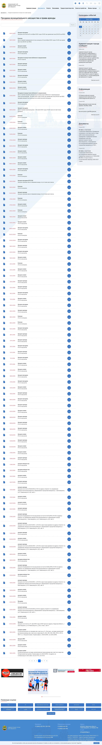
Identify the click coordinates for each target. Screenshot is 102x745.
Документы (41, 8)
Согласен (96, 743)
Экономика (55, 8)
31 (80, 35)
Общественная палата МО (42, 704)
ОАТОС (93, 704)
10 (80, 29)
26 (86, 33)
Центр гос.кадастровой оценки (25, 709)
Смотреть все (95, 80)
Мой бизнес (76, 704)
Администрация (31, 8)
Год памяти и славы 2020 (42, 709)
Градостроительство (67, 8)
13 (89, 29)
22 (95, 31)
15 (95, 29)
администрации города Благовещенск (14, 5)
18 (83, 31)
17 (80, 31)
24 (80, 33)
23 (98, 31)
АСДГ (8, 704)
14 (92, 29)
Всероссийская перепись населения (8, 709)
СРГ (25, 704)
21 (92, 31)
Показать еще (51, 713)
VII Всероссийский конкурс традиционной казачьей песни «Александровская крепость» (87, 97)
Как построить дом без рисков (87, 111)
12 (86, 29)
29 (95, 33)
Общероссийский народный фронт (76, 709)
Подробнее (79, 743)
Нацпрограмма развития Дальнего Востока (59, 709)
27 (89, 33)
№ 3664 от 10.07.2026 (85, 129)
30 (98, 33)
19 (86, 31)
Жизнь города (92, 8)
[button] (45, 696)
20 (89, 31)
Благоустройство (80, 8)
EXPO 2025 (93, 709)
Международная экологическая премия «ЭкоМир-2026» (87, 105)
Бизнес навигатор (60, 704)
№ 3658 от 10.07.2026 (85, 151)
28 (92, 33)
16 (98, 29)
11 (83, 29)
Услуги (48, 8)
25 (83, 33)
